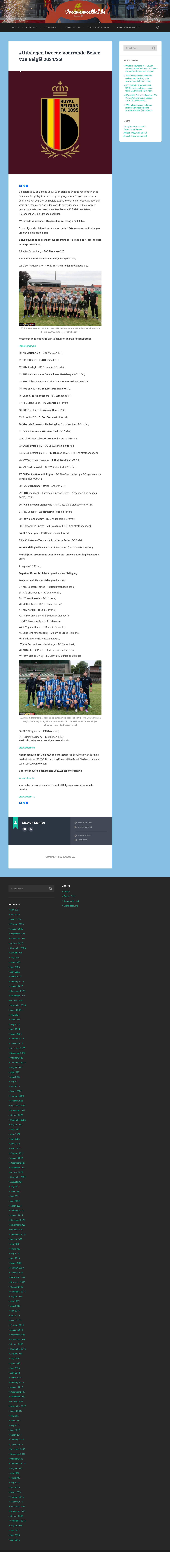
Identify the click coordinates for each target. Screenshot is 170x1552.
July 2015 (15, 1520)
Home (15, 29)
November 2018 (18, 1332)
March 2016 (16, 1482)
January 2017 (17, 1435)
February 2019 (17, 1318)
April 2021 (15, 1197)
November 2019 (18, 1276)
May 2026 (15, 911)
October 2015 (17, 1506)
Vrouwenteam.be (99, 29)
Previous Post (85, 837)
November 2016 (18, 1445)
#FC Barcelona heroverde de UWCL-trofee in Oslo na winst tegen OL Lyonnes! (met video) (139, 90)
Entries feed (70, 897)
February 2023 (17, 1094)
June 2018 (15, 1356)
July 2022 (15, 1126)
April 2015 (15, 1529)
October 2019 (17, 1281)
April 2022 (15, 1141)
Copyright (51, 29)
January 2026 (17, 930)
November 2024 (18, 995)
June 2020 (15, 1244)
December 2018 (18, 1328)
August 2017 (17, 1403)
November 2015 (18, 1501)
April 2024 (15, 1028)
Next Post (82, 841)
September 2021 (19, 1173)
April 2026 (15, 916)
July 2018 (15, 1351)
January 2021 (17, 1211)
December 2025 (18, 934)
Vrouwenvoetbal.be (85, 12)
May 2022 (15, 1136)
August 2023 (17, 1066)
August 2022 (17, 1122)
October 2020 (17, 1225)
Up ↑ (159, 1545)
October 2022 (17, 1112)
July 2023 (15, 1070)
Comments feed (72, 902)
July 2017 (15, 1407)
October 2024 (17, 1000)
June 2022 (15, 1131)
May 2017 (15, 1417)
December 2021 (18, 1159)
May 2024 (15, 1023)
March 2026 (16, 920)
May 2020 (15, 1248)
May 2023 (15, 1080)
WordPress (65, 1545)
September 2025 (19, 949)
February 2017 (17, 1431)
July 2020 (15, 1239)
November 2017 (18, 1389)
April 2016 (15, 1478)
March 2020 (16, 1257)
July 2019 (15, 1295)
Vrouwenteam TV (28, 798)
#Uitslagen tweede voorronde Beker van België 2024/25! (57, 57)
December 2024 (18, 991)
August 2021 (17, 1178)
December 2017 (18, 1384)
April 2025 (15, 972)
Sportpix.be (72, 29)
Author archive (24, 830)
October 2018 (17, 1337)
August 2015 (17, 1515)
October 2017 (17, 1393)
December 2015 (18, 1496)
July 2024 (15, 1014)
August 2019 (17, 1290)
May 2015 (15, 1524)
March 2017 (16, 1426)
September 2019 (19, 1286)
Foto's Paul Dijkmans (132, 131)
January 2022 (17, 1154)
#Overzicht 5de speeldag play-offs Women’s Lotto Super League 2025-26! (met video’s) (141, 100)
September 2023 (19, 1061)
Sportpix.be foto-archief (134, 128)
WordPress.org (72, 907)
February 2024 (17, 1037)
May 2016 (15, 1473)
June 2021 (15, 1187)
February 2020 (17, 1262)
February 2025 (17, 981)
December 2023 (18, 1047)
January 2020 (17, 1267)
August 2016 (17, 1459)
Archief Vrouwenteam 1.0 (135, 134)
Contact (31, 29)
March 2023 (16, 1089)
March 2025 (16, 977)
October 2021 (17, 1169)
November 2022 (18, 1108)
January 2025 (17, 986)
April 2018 (15, 1365)
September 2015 (19, 1510)
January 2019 (17, 1323)
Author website (30, 830)
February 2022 (17, 1150)
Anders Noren (145, 1545)
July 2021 (15, 1183)
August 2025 (17, 953)
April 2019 (15, 1309)
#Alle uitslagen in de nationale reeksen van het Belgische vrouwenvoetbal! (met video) (138, 80)
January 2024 (17, 1042)
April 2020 (15, 1253)
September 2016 (19, 1454)
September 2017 (19, 1398)
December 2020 (18, 1215)
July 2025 (15, 958)
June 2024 (15, 1019)
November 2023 (18, 1052)
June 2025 (15, 963)
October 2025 (17, 944)
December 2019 (18, 1272)
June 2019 (15, 1300)
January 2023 (17, 1098)
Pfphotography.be (28, 347)
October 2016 (17, 1449)
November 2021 (18, 1164)
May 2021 (15, 1192)
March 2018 (16, 1370)
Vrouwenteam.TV (128, 29)
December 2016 (18, 1440)
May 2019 (15, 1304)
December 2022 (18, 1103)
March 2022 (16, 1145)
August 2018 (17, 1346)
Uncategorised (85, 828)
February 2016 (17, 1487)
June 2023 (15, 1075)
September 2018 (19, 1342)
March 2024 (16, 1033)
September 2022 (19, 1117)
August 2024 (17, 1009)
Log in (67, 893)
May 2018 (15, 1361)
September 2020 (19, 1229)
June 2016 (15, 1468)
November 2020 (18, 1220)
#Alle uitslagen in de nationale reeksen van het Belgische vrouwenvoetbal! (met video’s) (138, 109)
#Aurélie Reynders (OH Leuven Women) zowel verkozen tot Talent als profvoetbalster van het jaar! (141, 70)
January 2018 (17, 1379)
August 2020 (17, 1234)
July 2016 (15, 1464)
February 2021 (17, 1206)
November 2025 (18, 939)
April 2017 (15, 1421)
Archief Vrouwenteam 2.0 (135, 137)
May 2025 (15, 967)
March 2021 (16, 1201)
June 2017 (15, 1412)
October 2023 (17, 1056)
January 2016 (17, 1492)
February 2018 (17, 1375)
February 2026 (17, 925)
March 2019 (16, 1314)
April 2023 (15, 1084)
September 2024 (19, 1005)
